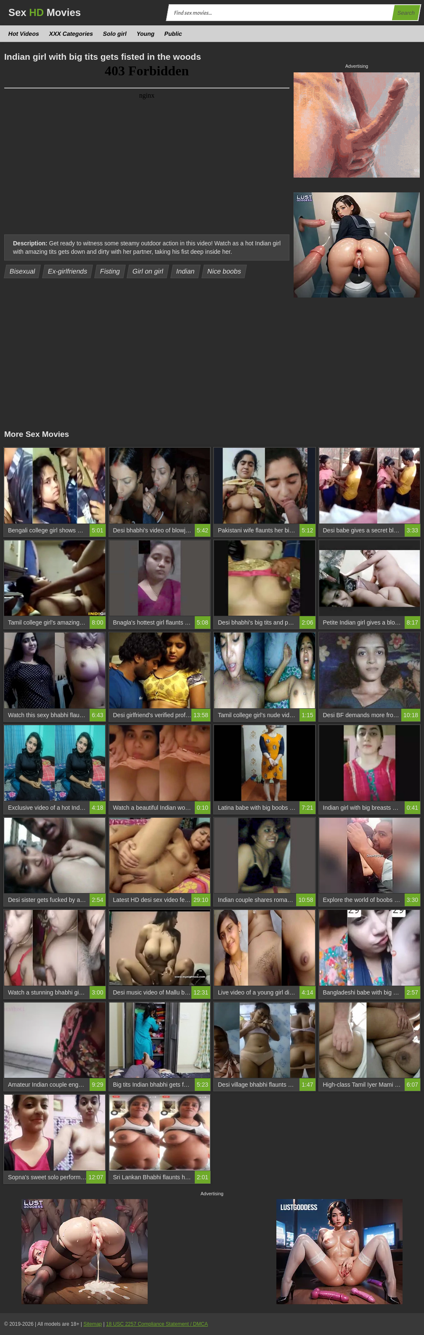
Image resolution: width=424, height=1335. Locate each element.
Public (173, 33)
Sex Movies (44, 12)
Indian (185, 271)
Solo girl (115, 33)
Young (145, 33)
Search (406, 13)
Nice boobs (224, 271)
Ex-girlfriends (68, 271)
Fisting (109, 271)
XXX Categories (70, 33)
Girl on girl (148, 271)
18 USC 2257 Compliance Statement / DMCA (157, 1324)
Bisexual (22, 271)
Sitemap (92, 1324)
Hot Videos (24, 33)
